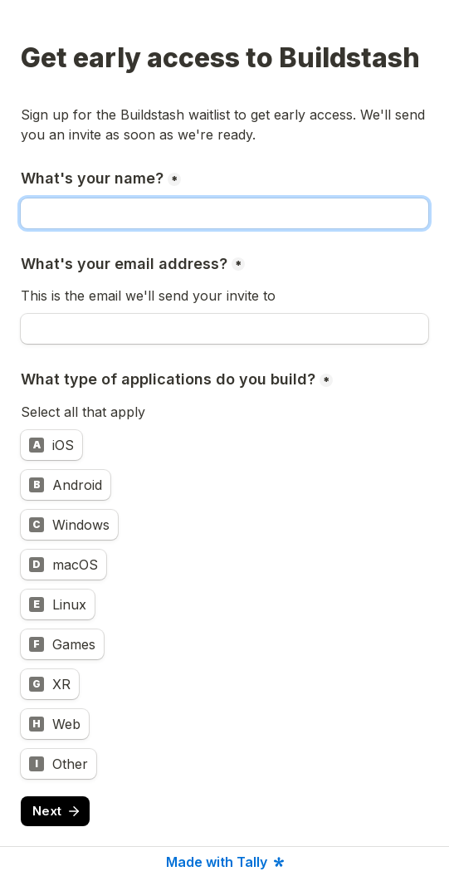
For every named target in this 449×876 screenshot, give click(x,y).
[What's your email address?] (224, 329)
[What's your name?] (224, 213)
